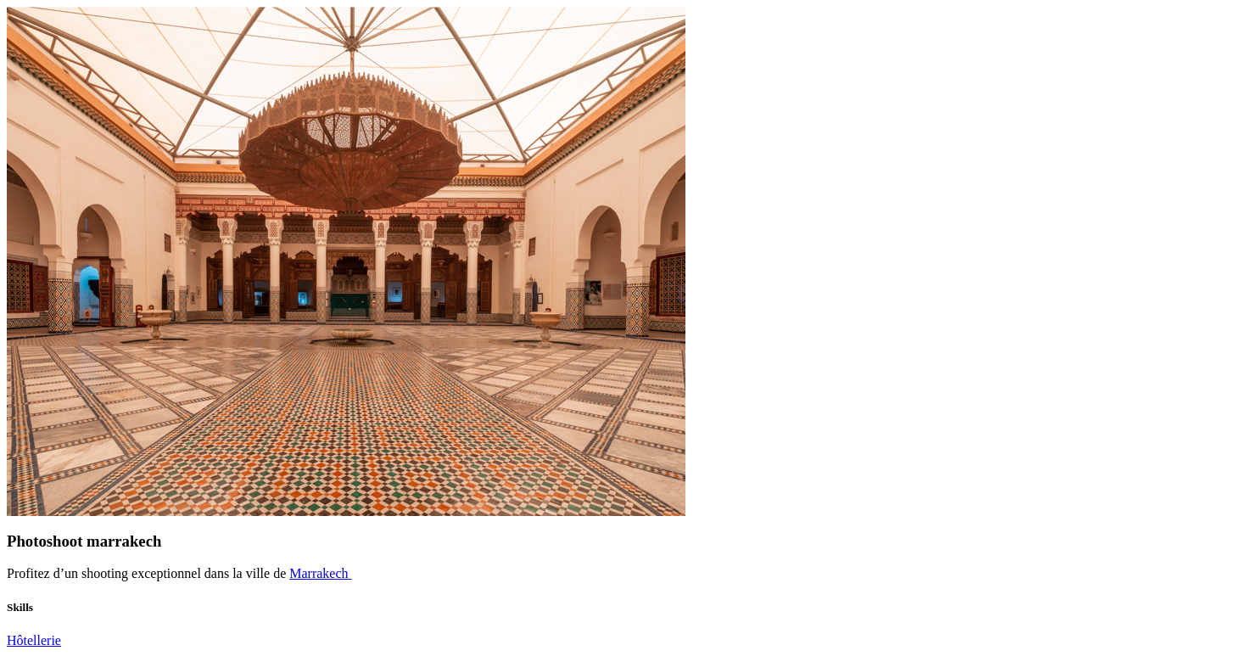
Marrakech (320, 573)
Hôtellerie (34, 640)
